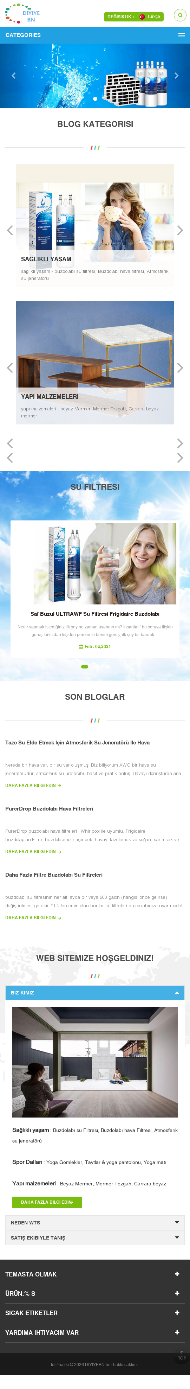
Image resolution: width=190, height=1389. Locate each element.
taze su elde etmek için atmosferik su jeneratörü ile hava (77, 742)
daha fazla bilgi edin (30, 785)
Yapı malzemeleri (34, 1183)
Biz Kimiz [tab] (95, 993)
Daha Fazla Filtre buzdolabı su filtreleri (54, 875)
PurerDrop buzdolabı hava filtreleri (49, 809)
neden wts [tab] (95, 1222)
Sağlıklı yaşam (30, 1130)
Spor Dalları (27, 1162)
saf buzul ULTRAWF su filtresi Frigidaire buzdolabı (95, 614)
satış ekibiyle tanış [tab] (95, 1238)
